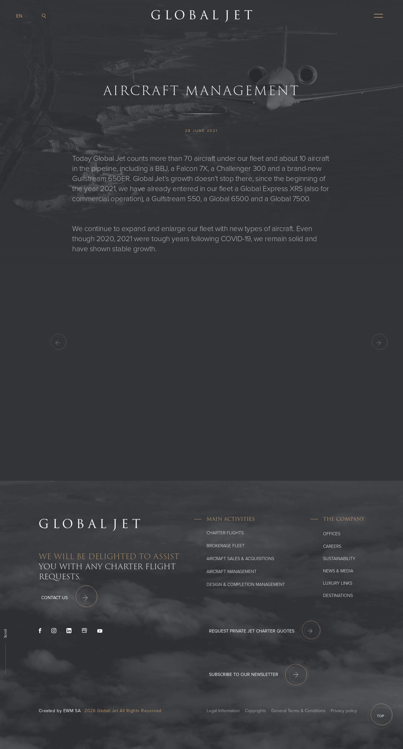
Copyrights (255, 710)
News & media (338, 571)
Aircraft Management (232, 571)
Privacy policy (344, 710)
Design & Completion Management (246, 584)
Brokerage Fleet (226, 545)
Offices (331, 533)
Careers (332, 546)
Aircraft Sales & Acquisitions (240, 558)
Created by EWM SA (60, 710)
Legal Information (223, 710)
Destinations (338, 595)
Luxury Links (337, 583)
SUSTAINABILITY (339, 558)
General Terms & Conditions (298, 710)
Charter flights (225, 533)
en (21, 16)
